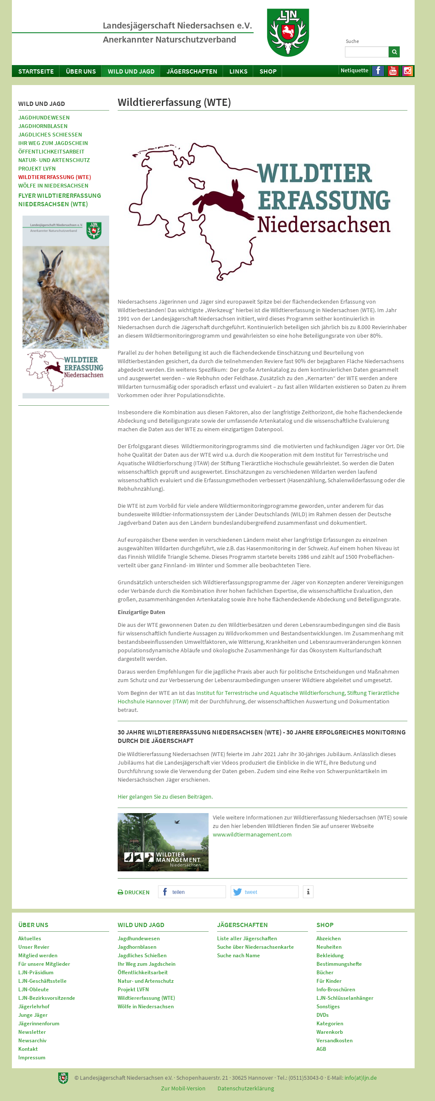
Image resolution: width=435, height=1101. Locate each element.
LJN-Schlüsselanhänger (344, 997)
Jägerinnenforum (38, 1023)
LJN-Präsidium (36, 972)
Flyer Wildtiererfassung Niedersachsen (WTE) (59, 199)
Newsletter (32, 1032)
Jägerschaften (192, 71)
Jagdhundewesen (44, 117)
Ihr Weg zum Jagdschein (53, 143)
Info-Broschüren (335, 989)
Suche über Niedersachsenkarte (255, 946)
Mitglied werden (37, 955)
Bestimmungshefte (339, 963)
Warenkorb (329, 1032)
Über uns (81, 71)
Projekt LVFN (37, 168)
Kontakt (28, 1049)
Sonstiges (328, 1006)
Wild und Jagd (131, 71)
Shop (268, 71)
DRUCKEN (134, 892)
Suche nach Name (238, 955)
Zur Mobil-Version (183, 1088)
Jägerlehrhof (33, 1006)
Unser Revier (33, 946)
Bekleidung (330, 955)
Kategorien (329, 1023)
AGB (321, 1049)
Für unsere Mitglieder (44, 963)
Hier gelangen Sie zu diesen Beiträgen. (165, 796)
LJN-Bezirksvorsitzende (46, 997)
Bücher (324, 972)
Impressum (31, 1057)
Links (238, 71)
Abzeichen (328, 938)
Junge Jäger (33, 1014)
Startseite (36, 71)
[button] (192, 892)
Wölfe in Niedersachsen (53, 185)
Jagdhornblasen (43, 126)
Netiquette (354, 70)
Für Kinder (329, 980)
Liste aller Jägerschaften (247, 938)
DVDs (322, 1014)
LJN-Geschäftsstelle (42, 980)
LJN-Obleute (33, 989)
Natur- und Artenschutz (54, 160)
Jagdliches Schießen (50, 134)
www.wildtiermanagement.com (252, 834)
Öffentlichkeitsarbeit (51, 151)
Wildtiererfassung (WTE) (54, 177)
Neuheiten (329, 946)
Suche (352, 41)
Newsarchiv (32, 1040)
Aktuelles (29, 938)
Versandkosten (334, 1040)
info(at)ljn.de (361, 1077)
